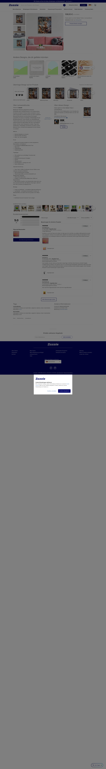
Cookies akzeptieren (64, 391)
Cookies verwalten (51, 391)
